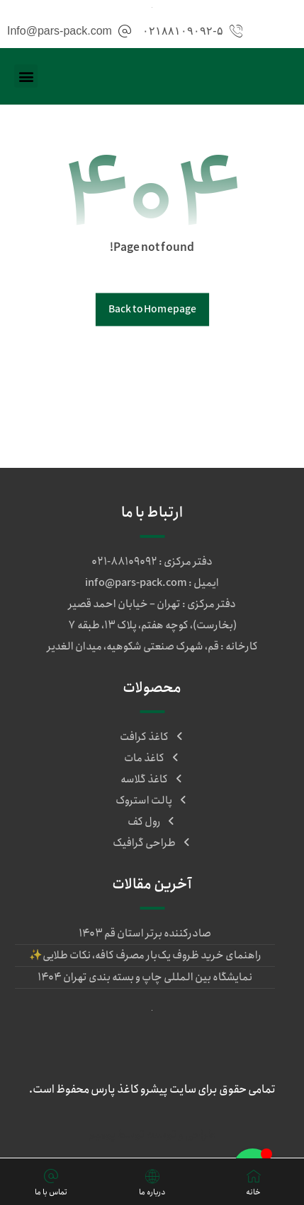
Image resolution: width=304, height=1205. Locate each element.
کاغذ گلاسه (152, 779)
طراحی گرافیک (152, 843)
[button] (26, 76)
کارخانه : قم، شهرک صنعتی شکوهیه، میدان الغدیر (152, 646)
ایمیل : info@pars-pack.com (152, 583)
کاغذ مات (152, 758)
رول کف (152, 821)
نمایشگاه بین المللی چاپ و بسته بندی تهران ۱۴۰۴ (145, 977)
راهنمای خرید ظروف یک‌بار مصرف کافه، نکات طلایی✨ (145, 955)
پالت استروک (152, 800)
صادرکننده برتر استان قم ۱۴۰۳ (145, 933)
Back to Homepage (152, 309)
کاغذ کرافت (152, 737)
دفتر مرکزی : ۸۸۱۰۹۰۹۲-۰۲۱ (152, 561)
